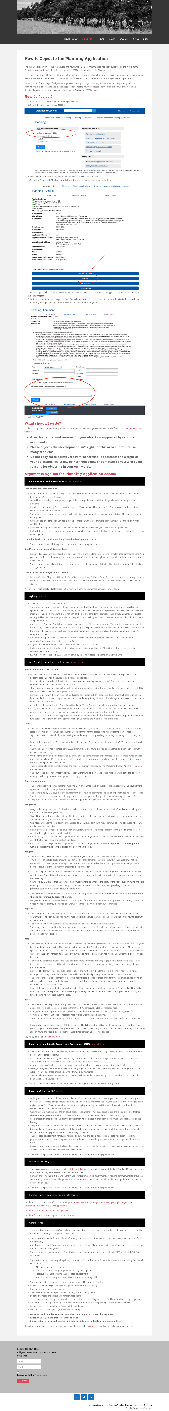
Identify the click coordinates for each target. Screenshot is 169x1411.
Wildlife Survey (71, 39)
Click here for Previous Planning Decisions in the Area (49, 1215)
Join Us (136, 39)
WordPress (147, 1408)
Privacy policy (41, 1375)
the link (38, 101)
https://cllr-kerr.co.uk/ (80, 1169)
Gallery (111, 39)
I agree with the (32, 1373)
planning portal (39, 70)
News (101, 39)
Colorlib (129, 1408)
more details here (74, 481)
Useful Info (87, 39)
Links (145, 39)
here (95, 90)
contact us (94, 1326)
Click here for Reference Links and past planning (47, 1210)
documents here (77, 662)
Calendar (124, 39)
